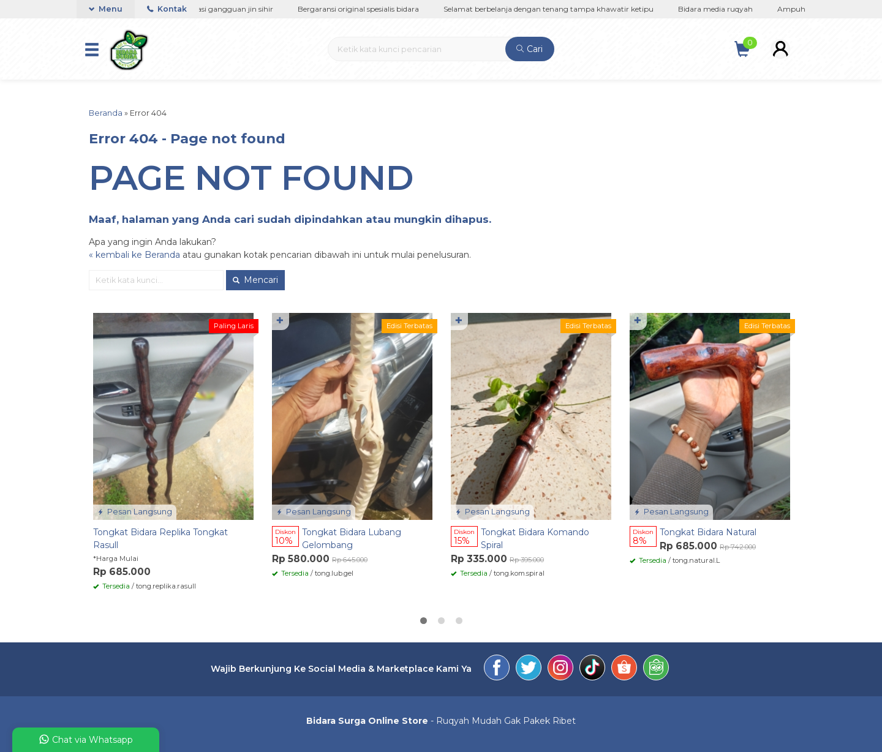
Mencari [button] (255, 279)
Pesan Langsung (134, 511)
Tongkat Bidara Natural (708, 532)
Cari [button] (529, 49)
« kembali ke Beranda (134, 254)
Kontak (167, 8)
